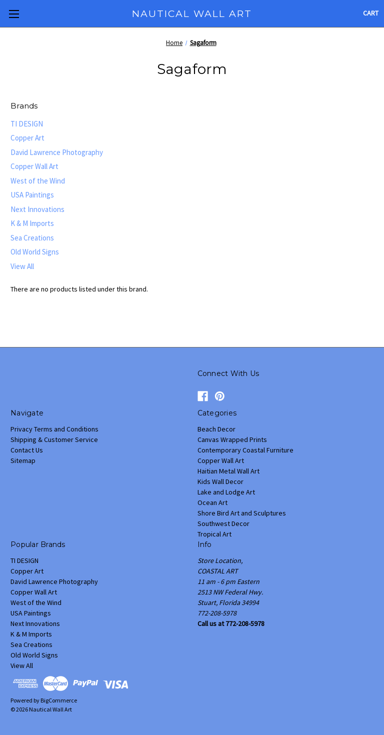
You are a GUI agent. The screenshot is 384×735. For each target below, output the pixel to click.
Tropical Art (215, 534)
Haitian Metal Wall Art (229, 471)
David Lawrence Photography (56, 152)
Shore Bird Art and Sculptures (242, 513)
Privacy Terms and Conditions (54, 429)
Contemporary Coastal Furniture (246, 450)
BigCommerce (58, 700)
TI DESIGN (26, 123)
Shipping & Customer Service (54, 439)
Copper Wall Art (34, 166)
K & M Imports (32, 223)
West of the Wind (37, 181)
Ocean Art (213, 502)
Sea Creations (32, 237)
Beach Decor (217, 429)
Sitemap (23, 460)
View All (22, 266)
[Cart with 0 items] (371, 13)
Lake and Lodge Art (226, 492)
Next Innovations (37, 209)
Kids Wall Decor (221, 481)
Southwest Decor (224, 523)
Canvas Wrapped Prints (232, 439)
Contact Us (26, 450)
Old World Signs (34, 251)
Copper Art (27, 137)
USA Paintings (32, 195)
